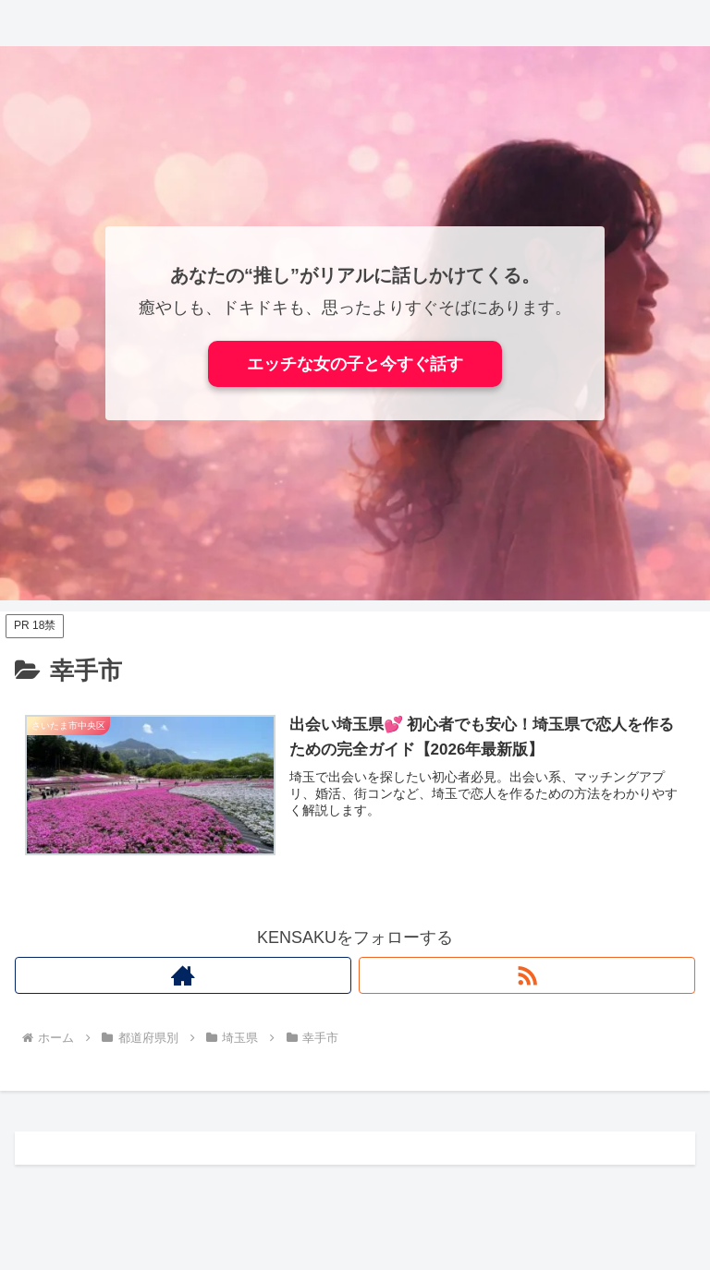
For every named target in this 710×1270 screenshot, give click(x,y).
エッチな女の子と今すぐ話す (355, 364)
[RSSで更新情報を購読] (527, 975)
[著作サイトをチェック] (183, 975)
